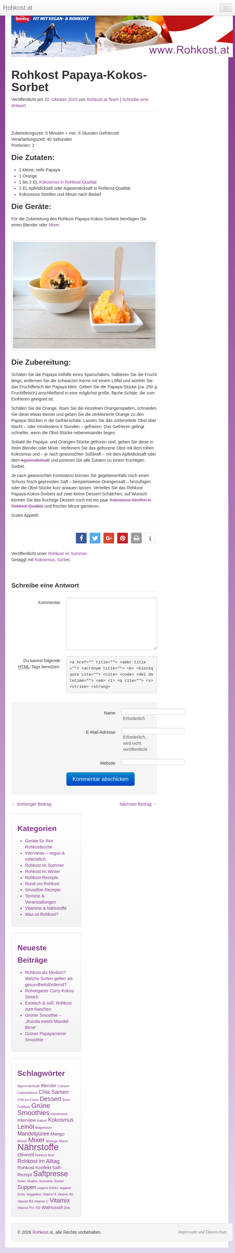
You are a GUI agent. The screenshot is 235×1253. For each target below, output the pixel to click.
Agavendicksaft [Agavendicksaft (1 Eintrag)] (28, 1086)
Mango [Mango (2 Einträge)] (57, 1133)
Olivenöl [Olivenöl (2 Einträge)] (25, 1154)
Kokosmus (44, 559)
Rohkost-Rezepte (41, 877)
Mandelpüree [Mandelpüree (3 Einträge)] (33, 1134)
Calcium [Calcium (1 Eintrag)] (64, 1086)
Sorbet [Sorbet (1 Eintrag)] (59, 1181)
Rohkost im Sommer (67, 553)
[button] (81, 538)
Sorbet (63, 559)
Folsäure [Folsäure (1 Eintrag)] (23, 1107)
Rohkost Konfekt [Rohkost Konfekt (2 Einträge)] (34, 1167)
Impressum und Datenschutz (202, 1232)
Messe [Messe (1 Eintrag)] (22, 1141)
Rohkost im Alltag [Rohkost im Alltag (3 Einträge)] (38, 1161)
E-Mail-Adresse (100, 732)
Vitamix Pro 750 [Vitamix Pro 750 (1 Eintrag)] (28, 1208)
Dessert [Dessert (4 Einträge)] (50, 1098)
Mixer (54, 224)
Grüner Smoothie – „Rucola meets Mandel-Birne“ (47, 1021)
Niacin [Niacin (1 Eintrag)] (63, 1141)
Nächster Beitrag (138, 804)
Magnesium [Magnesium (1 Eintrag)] (43, 1127)
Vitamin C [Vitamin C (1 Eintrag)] (41, 1201)
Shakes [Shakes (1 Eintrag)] (32, 1181)
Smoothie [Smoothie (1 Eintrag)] (46, 1181)
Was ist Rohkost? (41, 914)
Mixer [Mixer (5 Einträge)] (36, 1140)
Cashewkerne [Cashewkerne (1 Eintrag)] (27, 1093)
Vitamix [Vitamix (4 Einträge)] (60, 1200)
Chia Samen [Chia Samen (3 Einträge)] (54, 1092)
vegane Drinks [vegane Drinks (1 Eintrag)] (47, 1188)
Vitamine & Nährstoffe (46, 908)
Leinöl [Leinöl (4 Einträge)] (25, 1126)
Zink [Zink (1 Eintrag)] (67, 1208)
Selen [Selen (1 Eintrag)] (21, 1181)
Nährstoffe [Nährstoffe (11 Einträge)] (38, 1147)
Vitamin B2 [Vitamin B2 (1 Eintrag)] (65, 1194)
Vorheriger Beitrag (31, 804)
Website (107, 763)
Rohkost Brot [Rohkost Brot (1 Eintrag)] (44, 1155)
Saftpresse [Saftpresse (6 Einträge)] (50, 1173)
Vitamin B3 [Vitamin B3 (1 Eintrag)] (25, 1201)
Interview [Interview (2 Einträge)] (26, 1120)
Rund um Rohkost (42, 883)
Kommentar (49, 602)
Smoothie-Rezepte (43, 889)
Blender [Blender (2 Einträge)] (49, 1085)
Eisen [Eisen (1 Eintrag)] (66, 1100)
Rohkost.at (42, 1232)
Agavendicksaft (35, 460)
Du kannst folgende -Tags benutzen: (39, 663)
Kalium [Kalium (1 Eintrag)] (42, 1120)
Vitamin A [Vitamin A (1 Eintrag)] (49, 1194)
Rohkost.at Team (103, 99)
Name (109, 712)
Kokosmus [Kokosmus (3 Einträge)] (60, 1120)
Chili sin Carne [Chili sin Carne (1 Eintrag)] (28, 1100)
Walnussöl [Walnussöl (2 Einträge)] (52, 1207)
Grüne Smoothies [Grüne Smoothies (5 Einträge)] (33, 1109)
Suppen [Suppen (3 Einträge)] (26, 1187)
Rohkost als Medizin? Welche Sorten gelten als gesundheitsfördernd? (49, 978)
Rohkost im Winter (42, 871)
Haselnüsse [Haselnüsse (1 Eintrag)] (59, 1114)
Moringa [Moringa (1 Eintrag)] (52, 1141)
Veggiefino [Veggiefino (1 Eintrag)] (34, 1194)
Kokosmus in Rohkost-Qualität (68, 182)
